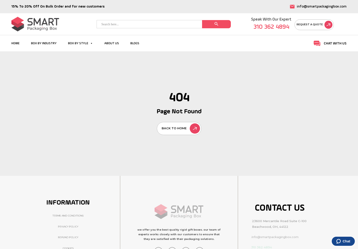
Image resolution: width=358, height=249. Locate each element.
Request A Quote (314, 24)
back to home (181, 128)
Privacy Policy (68, 227)
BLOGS (134, 43)
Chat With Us (330, 43)
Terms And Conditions (68, 216)
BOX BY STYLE (80, 43)
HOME (15, 43)
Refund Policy (68, 237)
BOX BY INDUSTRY (44, 43)
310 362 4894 (271, 27)
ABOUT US (111, 43)
